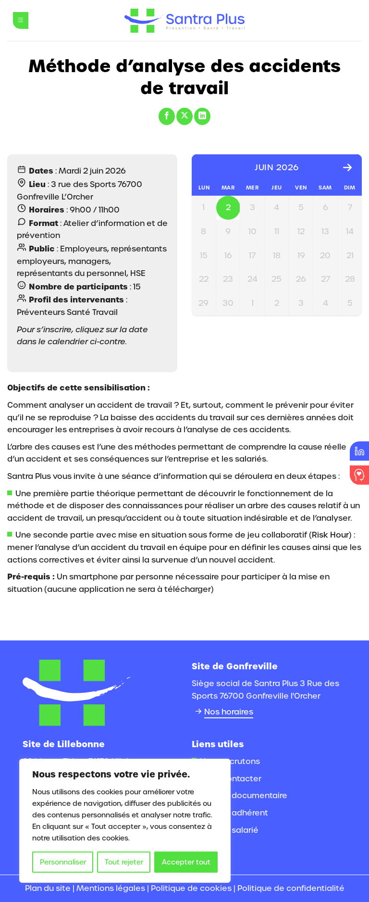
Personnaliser (63, 862)
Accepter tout (186, 862)
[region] (125, 821)
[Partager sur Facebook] (167, 116)
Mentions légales (110, 888)
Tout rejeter (124, 862)
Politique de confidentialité (290, 888)
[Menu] (20, 20)
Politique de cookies (191, 888)
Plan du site (48, 888)
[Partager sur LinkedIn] (202, 116)
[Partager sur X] (184, 116)
